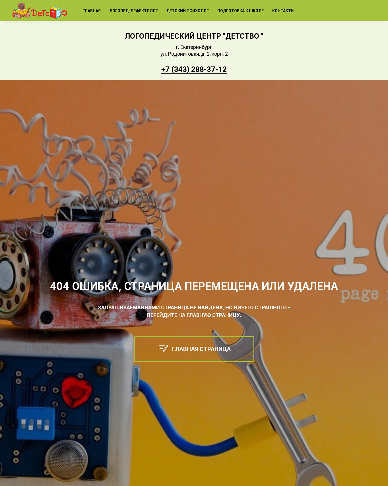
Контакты (283, 11)
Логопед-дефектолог (133, 11)
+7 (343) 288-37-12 (194, 69)
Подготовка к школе (240, 11)
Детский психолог (187, 11)
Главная (91, 11)
